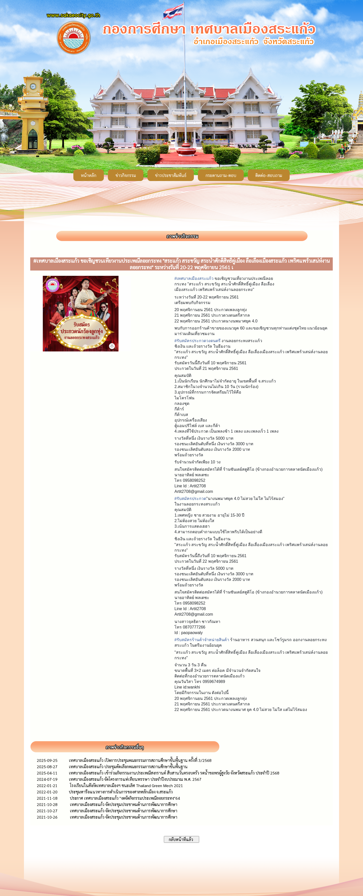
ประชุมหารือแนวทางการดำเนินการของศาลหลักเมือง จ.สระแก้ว (121, 791)
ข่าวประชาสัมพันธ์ (170, 175)
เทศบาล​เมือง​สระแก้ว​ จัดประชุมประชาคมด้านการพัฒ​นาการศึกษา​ (123, 804)
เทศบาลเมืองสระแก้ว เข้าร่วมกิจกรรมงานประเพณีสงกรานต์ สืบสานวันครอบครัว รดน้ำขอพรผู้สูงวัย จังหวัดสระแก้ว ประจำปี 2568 (174, 772)
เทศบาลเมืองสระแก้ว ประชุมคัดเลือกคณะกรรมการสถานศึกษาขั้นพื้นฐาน (128, 766)
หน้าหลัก (88, 175)
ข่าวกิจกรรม (125, 175)
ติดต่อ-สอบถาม (268, 175)
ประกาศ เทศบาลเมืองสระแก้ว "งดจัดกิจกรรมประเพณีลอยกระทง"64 (124, 798)
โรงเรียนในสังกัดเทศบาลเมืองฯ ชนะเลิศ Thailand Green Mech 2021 (126, 785)
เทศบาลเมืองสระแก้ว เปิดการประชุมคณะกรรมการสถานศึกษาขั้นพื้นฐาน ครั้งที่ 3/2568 (140, 760)
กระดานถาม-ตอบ (220, 175)
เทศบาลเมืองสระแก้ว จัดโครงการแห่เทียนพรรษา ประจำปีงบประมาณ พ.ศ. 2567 (135, 779)
